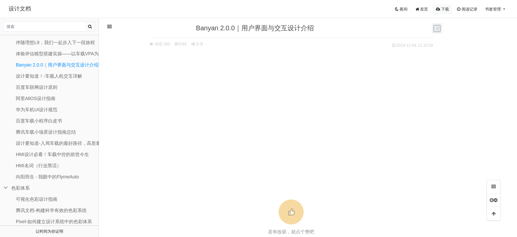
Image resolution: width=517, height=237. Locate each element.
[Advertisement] (265, 99)
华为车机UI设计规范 (36, 109)
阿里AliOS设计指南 (35, 98)
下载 (442, 9)
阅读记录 (467, 9)
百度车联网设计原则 (36, 87)
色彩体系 (20, 188)
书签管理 (493, 9)
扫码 (155, 44)
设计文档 (20, 9)
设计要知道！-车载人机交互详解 (49, 76)
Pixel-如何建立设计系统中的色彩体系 (54, 221)
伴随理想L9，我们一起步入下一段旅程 (55, 42)
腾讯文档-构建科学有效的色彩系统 (51, 210)
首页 (421, 9)
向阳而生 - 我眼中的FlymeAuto (47, 176)
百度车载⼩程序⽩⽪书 (39, 120)
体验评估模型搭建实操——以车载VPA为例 (57, 53)
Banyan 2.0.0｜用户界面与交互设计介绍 (57, 64)
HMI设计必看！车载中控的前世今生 (52, 154)
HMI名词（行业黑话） (38, 165)
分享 (171, 44)
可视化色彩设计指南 (36, 199)
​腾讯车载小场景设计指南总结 (46, 132)
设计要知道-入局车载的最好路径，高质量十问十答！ (57, 143)
